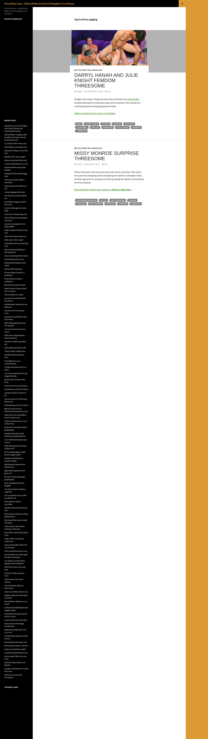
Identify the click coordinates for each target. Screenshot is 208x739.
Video (79, 91)
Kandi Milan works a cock (14, 259)
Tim (108, 91)
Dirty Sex (86, 70)
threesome (81, 131)
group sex (129, 124)
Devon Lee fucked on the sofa (15, 160)
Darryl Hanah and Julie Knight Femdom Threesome (106, 80)
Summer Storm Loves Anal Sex (15, 386)
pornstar (110, 204)
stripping (123, 204)
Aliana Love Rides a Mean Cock (16, 592)
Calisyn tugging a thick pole (14, 192)
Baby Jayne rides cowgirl (13, 240)
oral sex (95, 127)
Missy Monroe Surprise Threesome (106, 155)
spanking (137, 127)
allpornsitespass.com (86, 200)
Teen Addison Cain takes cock (15, 147)
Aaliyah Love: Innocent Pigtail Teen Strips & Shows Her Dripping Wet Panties (15, 128)
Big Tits (77, 70)
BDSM (79, 124)
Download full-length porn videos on (102, 189)
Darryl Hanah (91, 124)
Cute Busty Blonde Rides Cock (16, 653)
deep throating (118, 200)
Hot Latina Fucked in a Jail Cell (15, 646)
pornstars (108, 127)
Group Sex (97, 70)
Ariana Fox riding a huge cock (15, 214)
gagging (117, 124)
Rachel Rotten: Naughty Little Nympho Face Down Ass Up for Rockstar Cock (15, 137)
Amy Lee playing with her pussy (16, 256)
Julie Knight (133, 99)
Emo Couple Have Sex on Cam (15, 551)
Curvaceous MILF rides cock (15, 143)
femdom (105, 124)
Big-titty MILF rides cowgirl (14, 157)
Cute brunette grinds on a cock (16, 164)
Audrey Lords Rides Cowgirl (15, 649)
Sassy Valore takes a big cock (15, 236)
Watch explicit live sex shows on (94, 113)
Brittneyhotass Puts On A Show (16, 405)
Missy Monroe (96, 204)
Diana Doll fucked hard (13, 269)
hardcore (81, 204)
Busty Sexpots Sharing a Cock (15, 642)
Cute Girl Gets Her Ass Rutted (15, 620)
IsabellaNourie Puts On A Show (16, 389)
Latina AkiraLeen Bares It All (15, 348)
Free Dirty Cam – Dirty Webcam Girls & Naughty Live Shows (39, 3)
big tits (104, 200)
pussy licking (122, 127)
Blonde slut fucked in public (15, 285)
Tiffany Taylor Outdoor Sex (14, 351)
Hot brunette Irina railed (13, 295)
